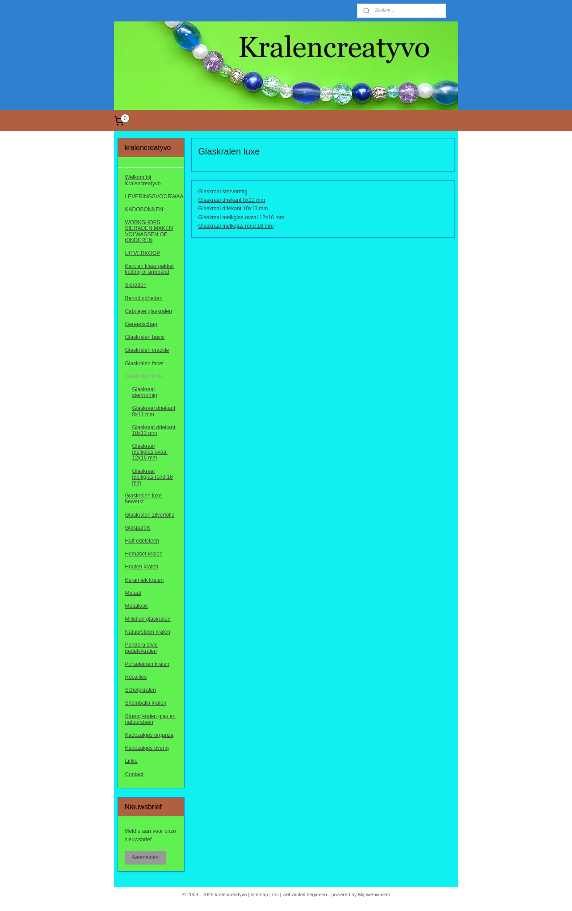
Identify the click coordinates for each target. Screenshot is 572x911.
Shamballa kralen (146, 703)
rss (275, 894)
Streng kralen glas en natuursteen (150, 719)
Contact (134, 774)
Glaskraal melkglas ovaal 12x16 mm (241, 217)
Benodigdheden (144, 298)
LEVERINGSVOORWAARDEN (154, 196)
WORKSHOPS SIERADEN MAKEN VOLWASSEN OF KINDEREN (149, 231)
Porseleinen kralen (147, 664)
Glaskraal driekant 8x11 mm (231, 200)
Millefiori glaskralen (148, 619)
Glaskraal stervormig (222, 191)
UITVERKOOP (142, 253)
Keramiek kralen (144, 580)
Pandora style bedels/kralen (141, 648)
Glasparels (138, 528)
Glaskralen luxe (143, 376)
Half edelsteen (142, 541)
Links (131, 761)
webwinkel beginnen (304, 894)
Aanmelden (145, 857)
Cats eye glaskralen (148, 311)
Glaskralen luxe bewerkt (143, 499)
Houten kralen (142, 567)
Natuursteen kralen (147, 632)
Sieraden (136, 285)
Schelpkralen (140, 690)
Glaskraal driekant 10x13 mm (233, 208)
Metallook (136, 606)
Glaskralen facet (144, 363)
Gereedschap (141, 324)
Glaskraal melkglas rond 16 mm (235, 226)
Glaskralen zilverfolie (150, 515)
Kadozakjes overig (147, 748)
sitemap (259, 894)
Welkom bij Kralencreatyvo (143, 180)
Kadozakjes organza (149, 735)
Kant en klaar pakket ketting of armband (149, 269)
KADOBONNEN (144, 209)
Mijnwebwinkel (374, 894)
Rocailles (136, 677)
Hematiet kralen (144, 554)
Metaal (133, 593)
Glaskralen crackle (147, 350)
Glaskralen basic (145, 337)
